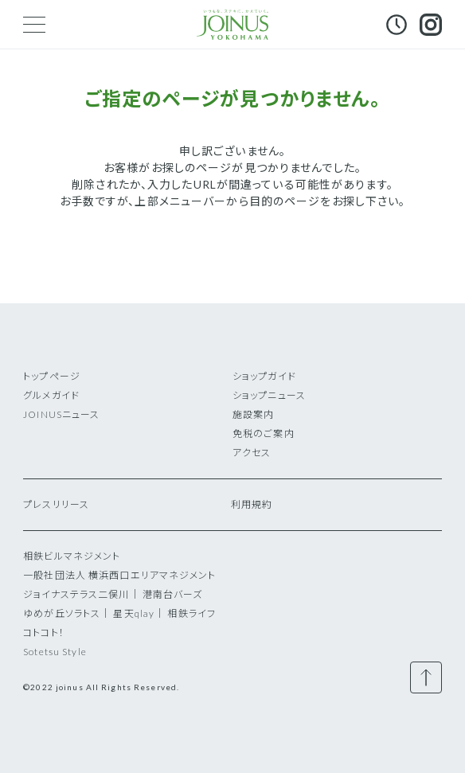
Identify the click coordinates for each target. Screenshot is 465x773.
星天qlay (133, 613)
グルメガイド (51, 395)
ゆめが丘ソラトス (61, 613)
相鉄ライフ (191, 613)
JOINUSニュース (61, 414)
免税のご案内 (263, 433)
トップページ (51, 376)
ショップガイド (264, 376)
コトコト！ (43, 632)
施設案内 (253, 414)
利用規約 (251, 504)
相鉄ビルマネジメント (71, 556)
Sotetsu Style (55, 652)
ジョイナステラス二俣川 (76, 594)
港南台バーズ (173, 594)
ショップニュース (269, 395)
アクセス (251, 453)
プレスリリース (56, 504)
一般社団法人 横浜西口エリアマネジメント (119, 575)
